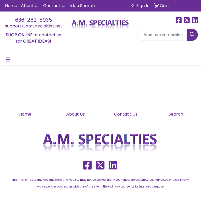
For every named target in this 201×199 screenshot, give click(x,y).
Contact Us (54, 6)
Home (11, 6)
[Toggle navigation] (8, 59)
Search (176, 114)
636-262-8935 (33, 20)
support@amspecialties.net (33, 26)
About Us (30, 6)
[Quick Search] (162, 35)
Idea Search (82, 6)
